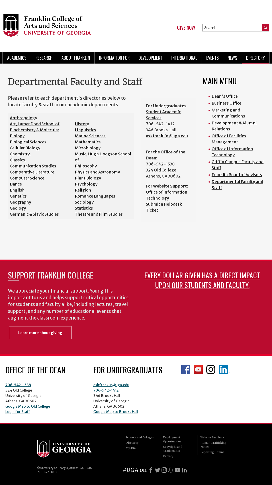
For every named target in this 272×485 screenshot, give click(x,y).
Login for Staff (17, 411)
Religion (83, 190)
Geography (20, 202)
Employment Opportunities (172, 439)
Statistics (84, 208)
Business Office (226, 103)
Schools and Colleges (140, 437)
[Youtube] (177, 470)
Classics (18, 160)
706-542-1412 (106, 390)
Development (150, 57)
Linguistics (85, 129)
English (17, 190)
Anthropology (23, 117)
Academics (17, 57)
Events (212, 57)
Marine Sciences (90, 135)
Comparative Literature (32, 172)
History (82, 123)
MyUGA (131, 448)
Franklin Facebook (185, 369)
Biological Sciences (28, 141)
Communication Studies (33, 166)
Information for (114, 57)
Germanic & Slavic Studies (34, 214)
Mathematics (88, 141)
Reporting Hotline (212, 452)
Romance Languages (95, 196)
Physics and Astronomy (97, 172)
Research (44, 57)
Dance (16, 184)
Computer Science (27, 178)
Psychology (86, 184)
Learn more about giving (40, 332)
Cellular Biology (25, 148)
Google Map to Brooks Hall (115, 411)
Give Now (186, 28)
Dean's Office (225, 96)
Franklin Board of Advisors (237, 174)
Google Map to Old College (27, 406)
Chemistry (20, 154)
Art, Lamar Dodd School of (34, 123)
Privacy (168, 456)
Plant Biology (88, 178)
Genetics (18, 196)
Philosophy (86, 166)
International (184, 57)
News (232, 57)
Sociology (84, 202)
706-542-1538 (18, 385)
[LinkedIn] (184, 470)
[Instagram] (164, 470)
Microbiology (88, 148)
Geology (18, 208)
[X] (157, 470)
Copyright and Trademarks (172, 448)
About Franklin (75, 57)
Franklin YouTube (198, 369)
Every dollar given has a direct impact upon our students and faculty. (202, 280)
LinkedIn (224, 369)
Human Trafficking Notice (213, 444)
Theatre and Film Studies (99, 214)
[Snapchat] (171, 470)
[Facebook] (150, 470)
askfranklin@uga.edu (167, 135)
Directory (255, 57)
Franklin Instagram (210, 369)
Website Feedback (212, 437)
